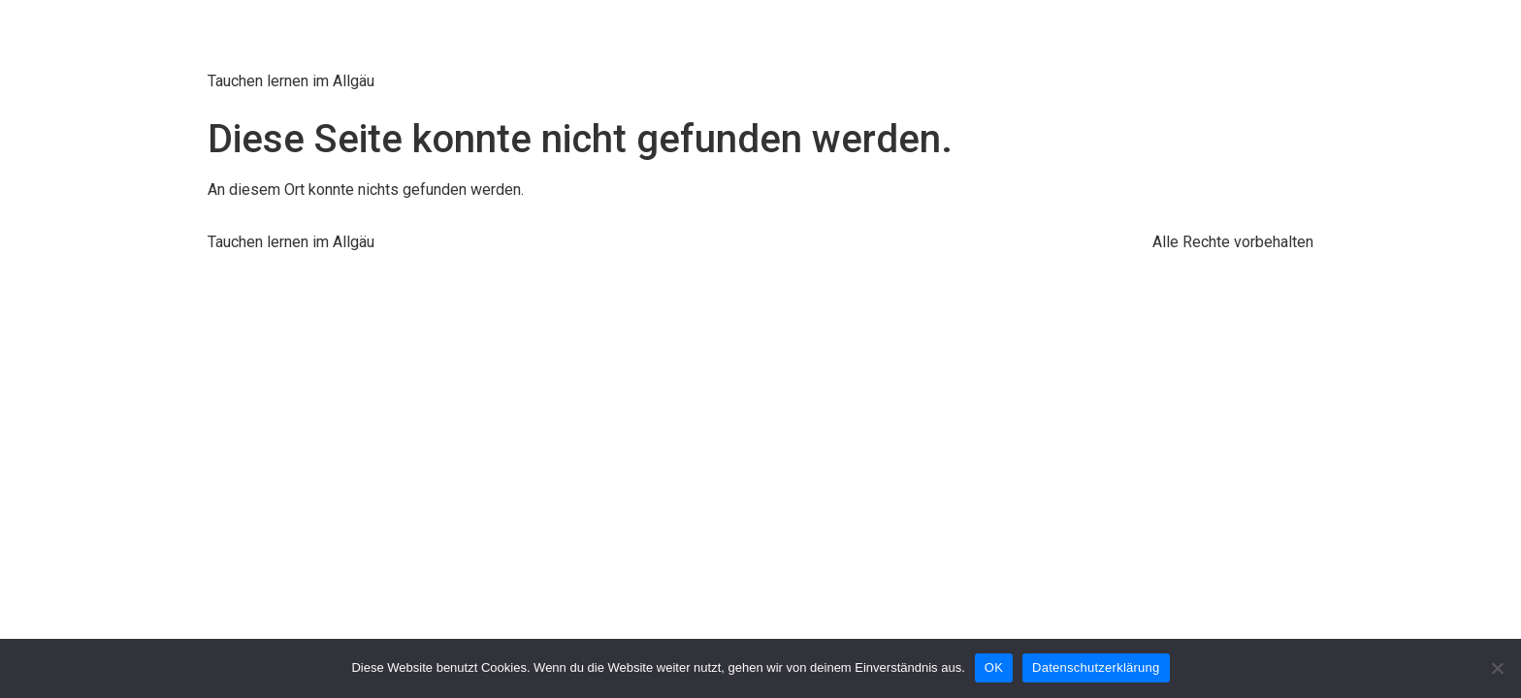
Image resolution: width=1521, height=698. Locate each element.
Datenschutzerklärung (1095, 667)
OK (994, 667)
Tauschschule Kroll (372, 38)
